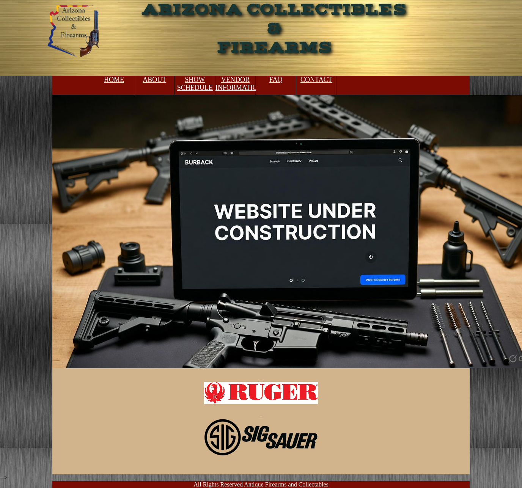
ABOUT (154, 79)
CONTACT (316, 79)
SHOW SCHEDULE (195, 83)
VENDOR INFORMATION (235, 83)
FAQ (276, 79)
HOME (114, 79)
